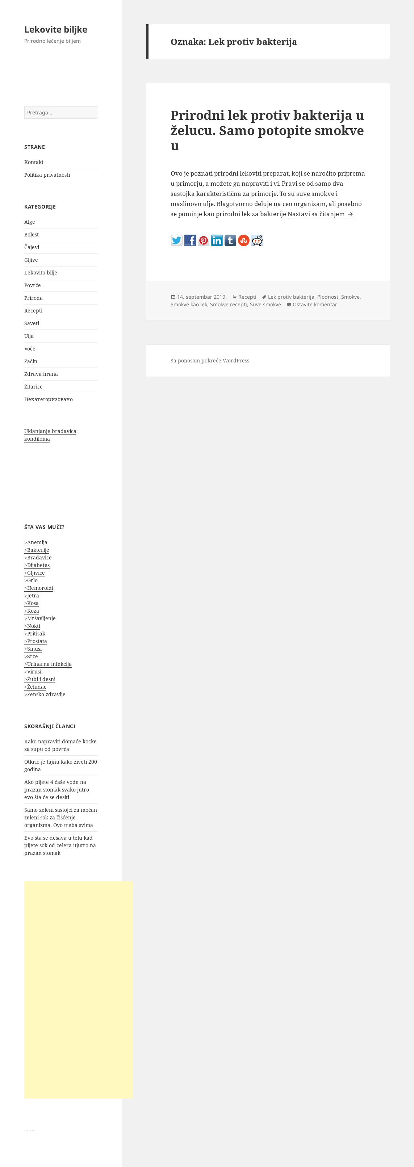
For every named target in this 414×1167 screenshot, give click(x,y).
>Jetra (31, 595)
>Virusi (32, 671)
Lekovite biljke (55, 29)
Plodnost (327, 296)
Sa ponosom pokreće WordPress (210, 360)
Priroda (33, 297)
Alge (29, 221)
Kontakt (33, 162)
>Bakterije (36, 549)
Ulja (29, 335)
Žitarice (33, 386)
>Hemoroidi (38, 587)
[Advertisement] (78, 990)
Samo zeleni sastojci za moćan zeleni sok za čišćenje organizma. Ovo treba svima (60, 817)
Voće (29, 348)
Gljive (31, 259)
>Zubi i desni (39, 679)
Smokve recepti (228, 304)
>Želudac (35, 686)
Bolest (31, 234)
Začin (30, 361)
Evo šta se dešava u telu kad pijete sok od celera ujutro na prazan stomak (60, 845)
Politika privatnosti (47, 174)
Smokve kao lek (189, 304)
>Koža (31, 610)
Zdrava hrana (41, 373)
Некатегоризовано (48, 399)
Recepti (33, 310)
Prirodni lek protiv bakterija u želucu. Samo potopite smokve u (267, 130)
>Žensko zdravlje (45, 694)
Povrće (32, 285)
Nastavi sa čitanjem (321, 214)
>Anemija (35, 542)
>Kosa (31, 603)
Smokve (350, 296)
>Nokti (32, 625)
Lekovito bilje (40, 272)
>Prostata (35, 641)
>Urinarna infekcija (48, 663)
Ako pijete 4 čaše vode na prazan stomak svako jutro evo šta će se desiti (56, 789)
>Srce (31, 656)
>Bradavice (38, 557)
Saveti (31, 323)
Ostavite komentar (315, 304)
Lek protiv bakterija (291, 296)
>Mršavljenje (40, 618)
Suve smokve (265, 304)
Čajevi (31, 247)
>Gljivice (34, 572)
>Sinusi (33, 648)
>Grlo (31, 580)
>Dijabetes (37, 565)
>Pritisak (34, 633)
